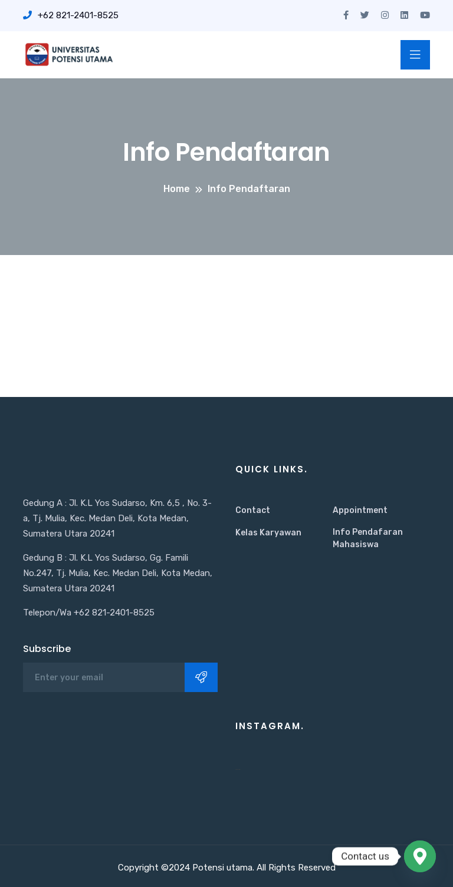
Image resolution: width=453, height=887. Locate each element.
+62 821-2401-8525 (71, 15)
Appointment (360, 510)
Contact (252, 510)
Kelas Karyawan (268, 533)
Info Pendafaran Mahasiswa (368, 538)
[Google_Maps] (420, 856)
